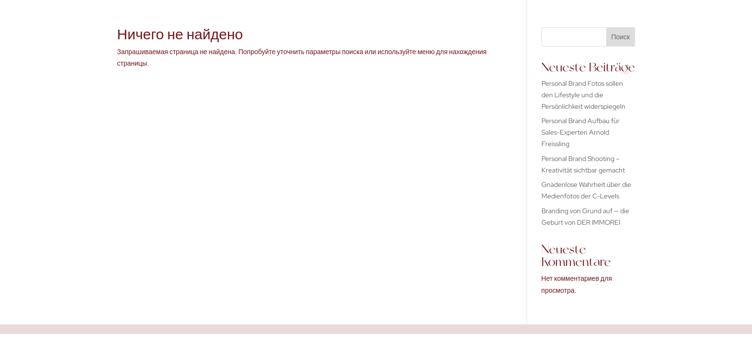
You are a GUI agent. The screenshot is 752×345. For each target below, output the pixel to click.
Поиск (620, 37)
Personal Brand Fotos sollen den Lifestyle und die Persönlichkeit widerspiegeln (583, 95)
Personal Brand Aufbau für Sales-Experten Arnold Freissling (580, 132)
